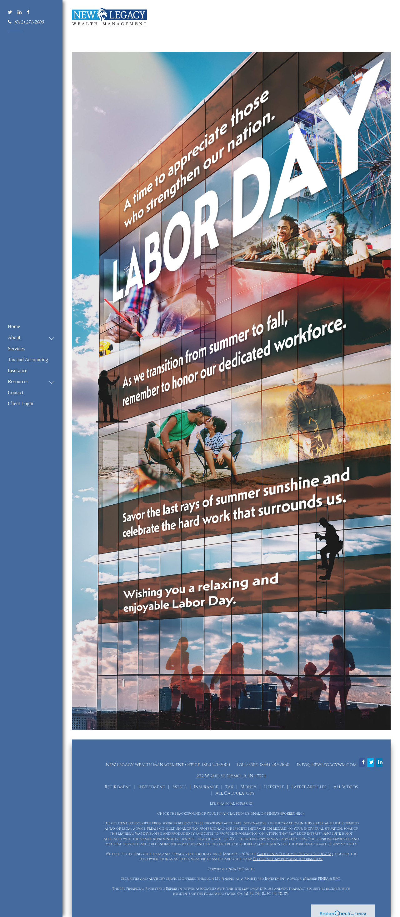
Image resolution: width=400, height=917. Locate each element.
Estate (179, 787)
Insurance (206, 787)
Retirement (118, 787)
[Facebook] (29, 12)
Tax (229, 787)
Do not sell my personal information (288, 859)
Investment (151, 787)
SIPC (336, 878)
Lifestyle (273, 787)
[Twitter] (10, 12)
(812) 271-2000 (26, 21)
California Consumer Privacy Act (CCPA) (294, 854)
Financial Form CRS (234, 803)
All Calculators (234, 793)
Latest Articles (308, 787)
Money (248, 787)
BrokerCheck (292, 813)
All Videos (345, 787)
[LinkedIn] (20, 12)
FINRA (323, 878)
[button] (28, 337)
